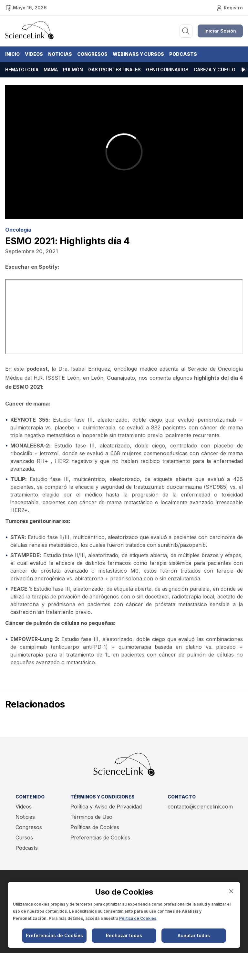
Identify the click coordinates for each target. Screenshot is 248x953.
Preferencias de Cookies (100, 837)
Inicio (12, 54)
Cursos (24, 837)
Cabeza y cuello (214, 69)
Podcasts (183, 54)
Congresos (92, 54)
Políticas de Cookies (94, 827)
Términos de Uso (91, 817)
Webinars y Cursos (138, 54)
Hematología (21, 69)
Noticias (60, 54)
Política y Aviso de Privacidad (106, 806)
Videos (34, 54)
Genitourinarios (167, 69)
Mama (51, 69)
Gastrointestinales (114, 69)
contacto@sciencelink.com (200, 806)
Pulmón (73, 69)
